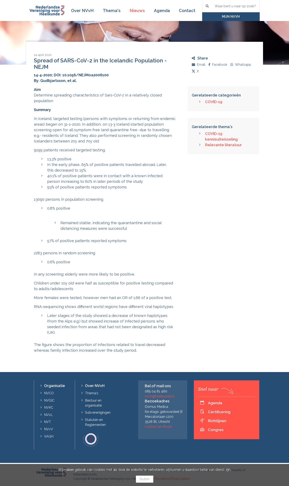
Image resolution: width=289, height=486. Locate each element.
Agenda (162, 10)
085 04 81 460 (156, 391)
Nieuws (137, 10)
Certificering (219, 412)
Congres (216, 430)
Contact (187, 10)
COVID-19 (213, 102)
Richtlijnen (217, 421)
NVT (47, 422)
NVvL (48, 415)
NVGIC (49, 400)
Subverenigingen (98, 412)
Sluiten (144, 479)
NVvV (48, 429)
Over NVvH (82, 10)
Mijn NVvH (231, 17)
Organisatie (54, 385)
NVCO (49, 393)
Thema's (112, 10)
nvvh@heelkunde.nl (159, 396)
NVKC (48, 407)
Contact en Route (158, 427)
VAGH (48, 436)
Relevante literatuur (223, 145)
